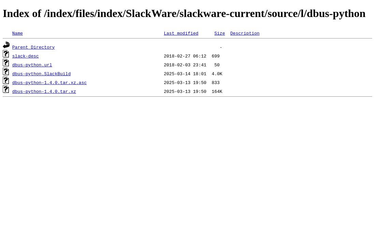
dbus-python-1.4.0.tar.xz (44, 91)
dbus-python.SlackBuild (41, 73)
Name (17, 33)
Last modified (181, 33)
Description (244, 33)
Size (219, 33)
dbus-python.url (32, 65)
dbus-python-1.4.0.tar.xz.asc (49, 82)
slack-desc (25, 56)
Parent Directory (33, 47)
